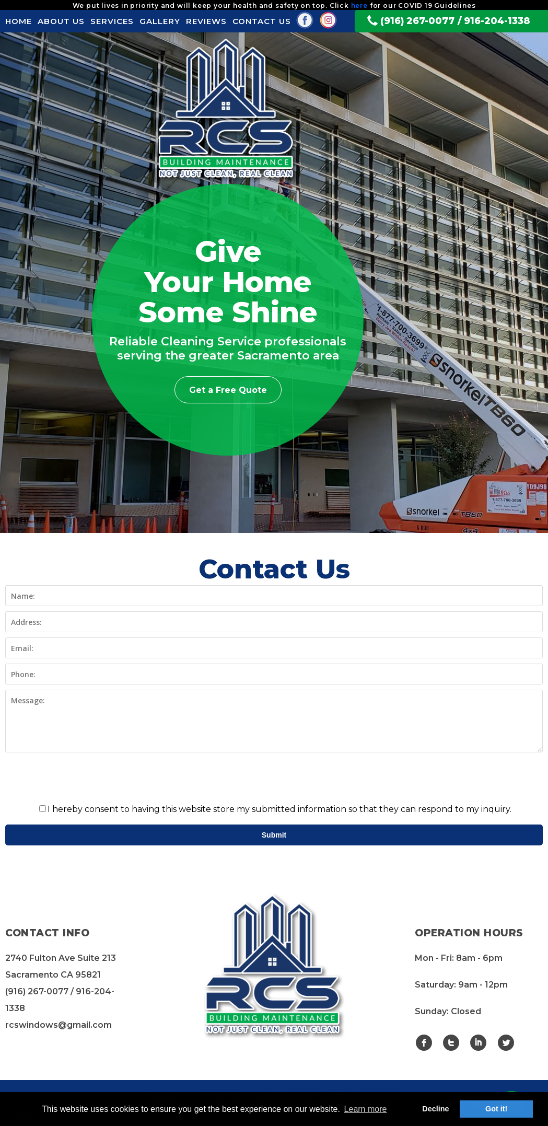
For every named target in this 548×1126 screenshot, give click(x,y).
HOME (18, 21)
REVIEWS (206, 21)
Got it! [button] (496, 1109)
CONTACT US (261, 21)
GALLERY (159, 21)
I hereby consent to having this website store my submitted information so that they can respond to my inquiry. (275, 809)
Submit (274, 835)
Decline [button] (435, 1109)
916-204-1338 (497, 20)
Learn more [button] (365, 1109)
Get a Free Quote (228, 390)
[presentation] (274, 778)
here (359, 5)
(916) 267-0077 (417, 20)
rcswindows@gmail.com (58, 1025)
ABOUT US (61, 21)
